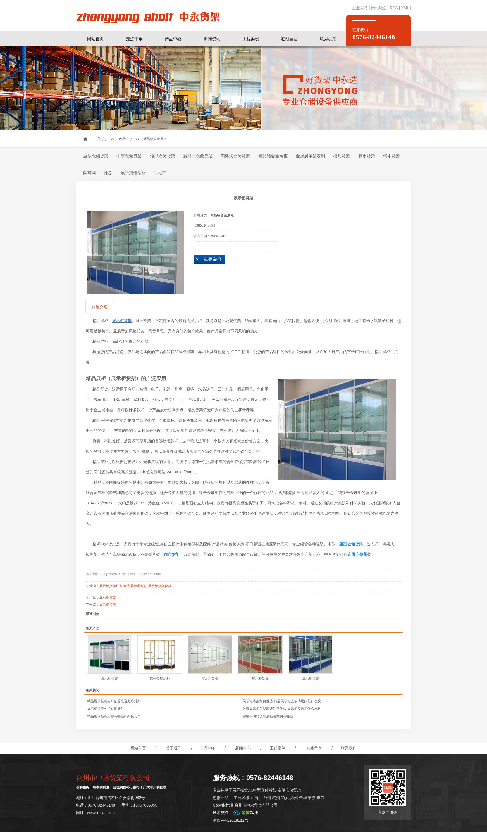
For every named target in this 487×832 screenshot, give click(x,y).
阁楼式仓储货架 (235, 155)
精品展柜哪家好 (135, 586)
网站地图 (379, 8)
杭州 (276, 797)
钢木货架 (391, 155)
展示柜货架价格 (159, 586)
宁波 (312, 797)
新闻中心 (243, 748)
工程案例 (250, 38)
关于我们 (174, 748)
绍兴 (285, 797)
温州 (294, 797)
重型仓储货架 (95, 155)
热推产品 (220, 797)
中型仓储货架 (129, 155)
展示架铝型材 (133, 173)
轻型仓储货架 (162, 155)
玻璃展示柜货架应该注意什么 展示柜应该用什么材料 (282, 709)
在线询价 (209, 259)
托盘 (108, 173)
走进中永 (134, 38)
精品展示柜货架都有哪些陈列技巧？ (114, 716)
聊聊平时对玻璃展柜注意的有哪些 (268, 716)
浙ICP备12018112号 (231, 820)
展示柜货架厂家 (111, 586)
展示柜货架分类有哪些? (105, 709)
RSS (394, 8)
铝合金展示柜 (160, 678)
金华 (303, 797)
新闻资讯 (212, 38)
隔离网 (89, 173)
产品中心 (173, 38)
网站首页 (95, 38)
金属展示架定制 (310, 155)
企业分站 (360, 8)
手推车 (160, 173)
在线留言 (289, 38)
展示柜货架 (107, 597)
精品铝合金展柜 (155, 139)
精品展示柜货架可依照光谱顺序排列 (114, 701)
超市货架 (366, 155)
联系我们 (328, 38)
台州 (267, 797)
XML (405, 8)
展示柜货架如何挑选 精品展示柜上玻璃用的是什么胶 (282, 701)
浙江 (258, 797)
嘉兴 (320, 797)
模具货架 (341, 155)
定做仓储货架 (289, 790)
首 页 (101, 138)
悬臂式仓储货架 (198, 155)
